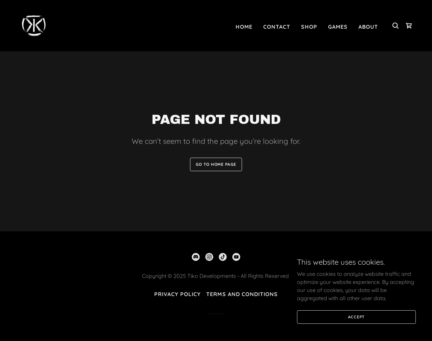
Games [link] (338, 26)
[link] (33, 25)
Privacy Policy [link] (177, 294)
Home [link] (244, 26)
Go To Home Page (216, 164)
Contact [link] (276, 26)
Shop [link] (309, 26)
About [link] (368, 26)
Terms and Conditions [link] (241, 294)
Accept (356, 330)
